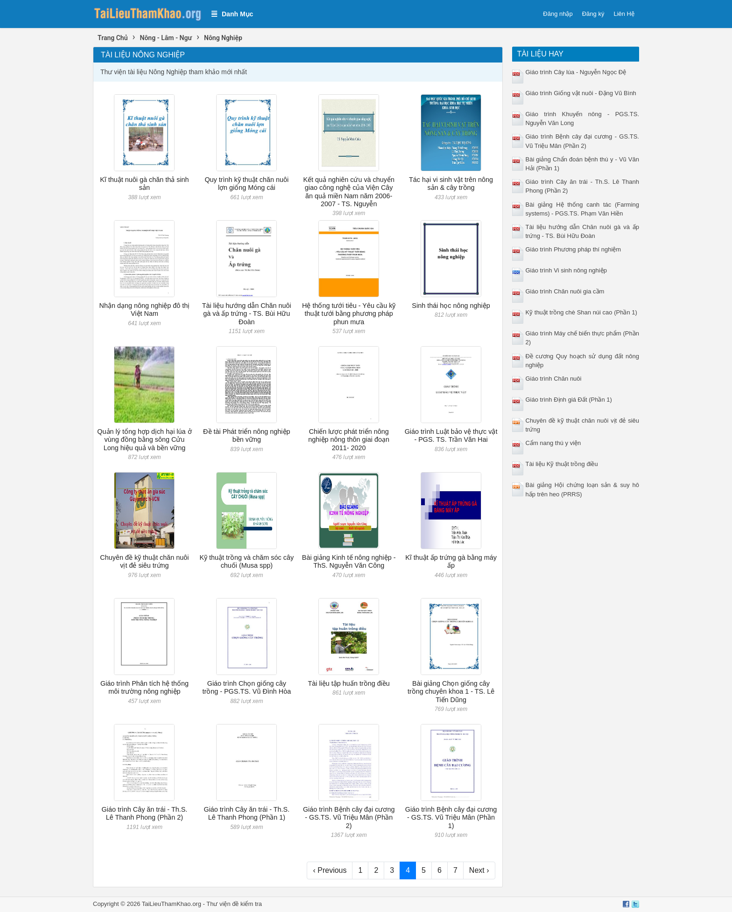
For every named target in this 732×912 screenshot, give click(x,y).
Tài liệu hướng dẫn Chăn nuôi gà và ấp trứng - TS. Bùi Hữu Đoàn (246, 314)
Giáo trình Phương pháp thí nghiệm (573, 249)
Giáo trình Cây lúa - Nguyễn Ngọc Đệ (576, 72)
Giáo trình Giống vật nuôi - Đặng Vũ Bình (581, 93)
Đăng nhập (557, 13)
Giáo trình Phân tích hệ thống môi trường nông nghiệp (144, 687)
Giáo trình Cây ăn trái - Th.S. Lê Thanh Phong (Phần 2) (145, 813)
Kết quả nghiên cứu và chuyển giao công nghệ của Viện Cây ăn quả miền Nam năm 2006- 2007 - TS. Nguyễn (348, 192)
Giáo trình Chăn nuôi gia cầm (565, 291)
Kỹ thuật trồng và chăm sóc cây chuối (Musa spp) (247, 561)
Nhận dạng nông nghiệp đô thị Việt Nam (144, 309)
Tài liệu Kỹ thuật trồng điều (562, 463)
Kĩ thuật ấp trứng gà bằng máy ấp (451, 561)
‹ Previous (329, 870)
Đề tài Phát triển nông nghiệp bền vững (246, 435)
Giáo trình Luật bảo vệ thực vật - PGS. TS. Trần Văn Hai (451, 435)
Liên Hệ (623, 13)
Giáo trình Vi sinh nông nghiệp (566, 270)
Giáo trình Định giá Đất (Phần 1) (569, 399)
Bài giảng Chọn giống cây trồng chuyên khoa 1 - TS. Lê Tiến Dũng (451, 691)
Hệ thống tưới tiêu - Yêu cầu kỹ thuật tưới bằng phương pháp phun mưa (348, 314)
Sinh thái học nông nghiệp (451, 305)
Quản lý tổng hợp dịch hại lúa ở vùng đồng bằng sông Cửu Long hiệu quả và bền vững (144, 440)
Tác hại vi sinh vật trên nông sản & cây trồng (451, 183)
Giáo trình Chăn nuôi (554, 378)
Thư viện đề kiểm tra (234, 903)
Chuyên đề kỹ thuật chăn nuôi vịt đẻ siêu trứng (144, 561)
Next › (479, 870)
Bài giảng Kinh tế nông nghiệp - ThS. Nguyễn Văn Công (349, 561)
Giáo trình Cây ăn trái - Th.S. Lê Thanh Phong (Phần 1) (246, 813)
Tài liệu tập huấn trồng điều (348, 683)
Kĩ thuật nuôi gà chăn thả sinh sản (144, 183)
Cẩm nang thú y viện (553, 442)
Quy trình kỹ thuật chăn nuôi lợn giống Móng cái (246, 183)
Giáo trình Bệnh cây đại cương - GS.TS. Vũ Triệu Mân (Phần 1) (451, 817)
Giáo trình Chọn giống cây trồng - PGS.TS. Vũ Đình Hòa (246, 687)
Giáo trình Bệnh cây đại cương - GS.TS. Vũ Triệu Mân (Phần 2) (349, 817)
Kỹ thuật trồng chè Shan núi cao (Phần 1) (581, 312)
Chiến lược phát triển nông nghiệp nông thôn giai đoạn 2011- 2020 (348, 440)
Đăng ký (593, 13)
